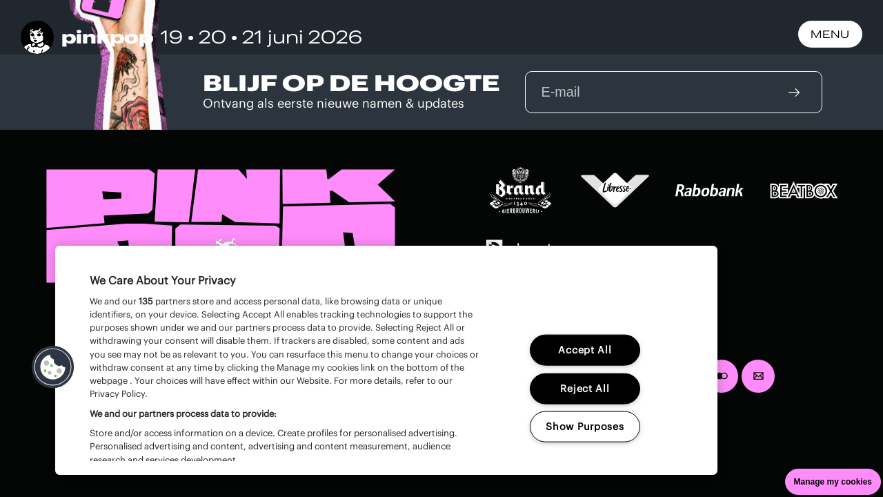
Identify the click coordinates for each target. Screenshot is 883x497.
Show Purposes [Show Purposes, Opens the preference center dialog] (585, 426)
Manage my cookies (833, 482)
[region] (386, 360)
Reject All (584, 388)
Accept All (584, 349)
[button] (53, 367)
